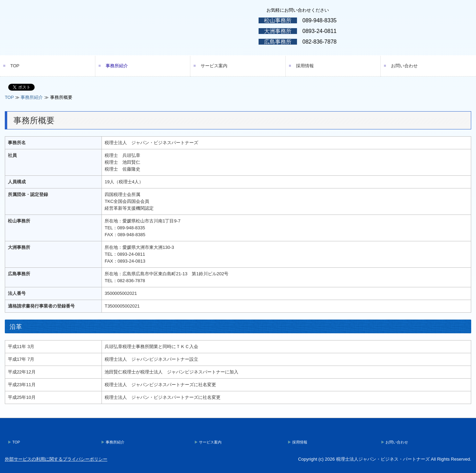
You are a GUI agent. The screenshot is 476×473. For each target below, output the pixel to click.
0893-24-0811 (319, 31)
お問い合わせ (404, 65)
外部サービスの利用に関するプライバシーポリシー (56, 459)
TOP (15, 65)
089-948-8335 (319, 20)
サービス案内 (214, 65)
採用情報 (305, 65)
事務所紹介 (117, 65)
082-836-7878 (319, 42)
